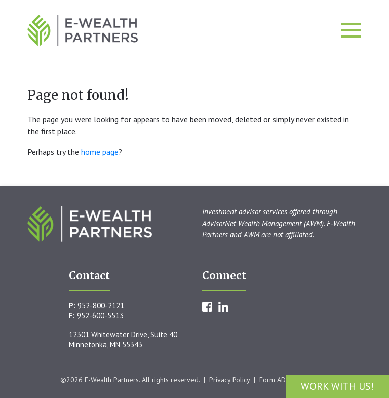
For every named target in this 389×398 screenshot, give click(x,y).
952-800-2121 (100, 305)
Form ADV (274, 379)
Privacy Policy (229, 379)
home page (100, 152)
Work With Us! (337, 386)
